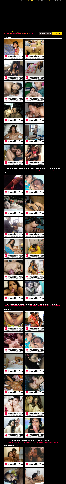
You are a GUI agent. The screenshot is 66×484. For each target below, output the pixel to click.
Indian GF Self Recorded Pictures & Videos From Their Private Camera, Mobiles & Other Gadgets (33, 302)
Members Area (56, 33)
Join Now (24, 475)
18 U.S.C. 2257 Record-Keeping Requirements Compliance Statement (33, 478)
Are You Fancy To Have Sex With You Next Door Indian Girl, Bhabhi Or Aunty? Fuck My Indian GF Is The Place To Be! (33, 409)
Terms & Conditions (35, 477)
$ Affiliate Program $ (45, 475)
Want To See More (52, 465)
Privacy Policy (29, 477)
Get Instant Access (43, 33)
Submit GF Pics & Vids (37, 475)
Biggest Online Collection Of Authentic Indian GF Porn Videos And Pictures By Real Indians (33, 195)
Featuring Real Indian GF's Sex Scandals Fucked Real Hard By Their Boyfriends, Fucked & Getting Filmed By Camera (33, 87)
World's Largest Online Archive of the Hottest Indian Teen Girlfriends (33, 355)
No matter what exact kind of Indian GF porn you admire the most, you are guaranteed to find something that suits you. (33, 248)
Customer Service (30, 475)
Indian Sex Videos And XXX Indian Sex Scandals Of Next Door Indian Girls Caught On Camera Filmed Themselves (33, 141)
